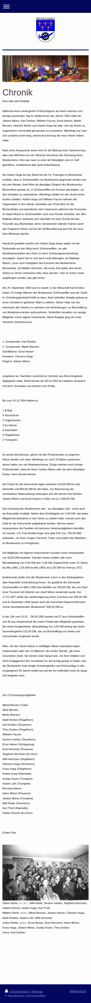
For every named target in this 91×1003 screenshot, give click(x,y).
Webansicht (78, 991)
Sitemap (37, 991)
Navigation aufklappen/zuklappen (45, 6)
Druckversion (17, 991)
